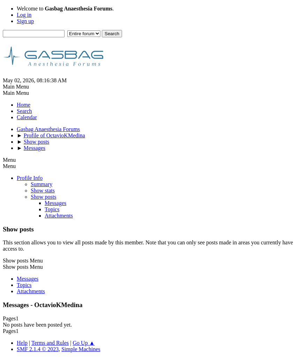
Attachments (59, 216)
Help (22, 343)
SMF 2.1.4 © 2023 (38, 349)
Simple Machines (80, 349)
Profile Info (30, 178)
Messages (55, 203)
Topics (52, 209)
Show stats (43, 190)
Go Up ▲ (84, 343)
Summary (41, 184)
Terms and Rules (50, 343)
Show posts (43, 197)
